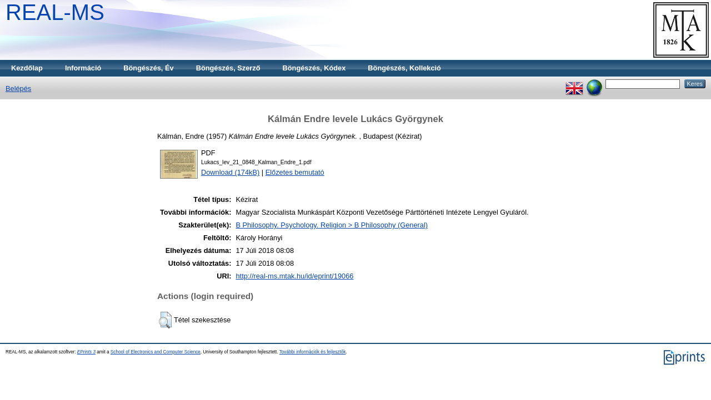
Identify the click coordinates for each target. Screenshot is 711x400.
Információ (83, 68)
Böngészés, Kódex (314, 68)
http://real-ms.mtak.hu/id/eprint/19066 (294, 276)
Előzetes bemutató (295, 172)
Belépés (18, 88)
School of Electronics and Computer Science (156, 352)
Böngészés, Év (148, 68)
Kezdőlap (27, 68)
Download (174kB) (230, 172)
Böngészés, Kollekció (404, 68)
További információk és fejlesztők (312, 352)
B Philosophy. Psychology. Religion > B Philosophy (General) (332, 225)
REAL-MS (55, 12)
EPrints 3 (86, 352)
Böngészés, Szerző (228, 68)
